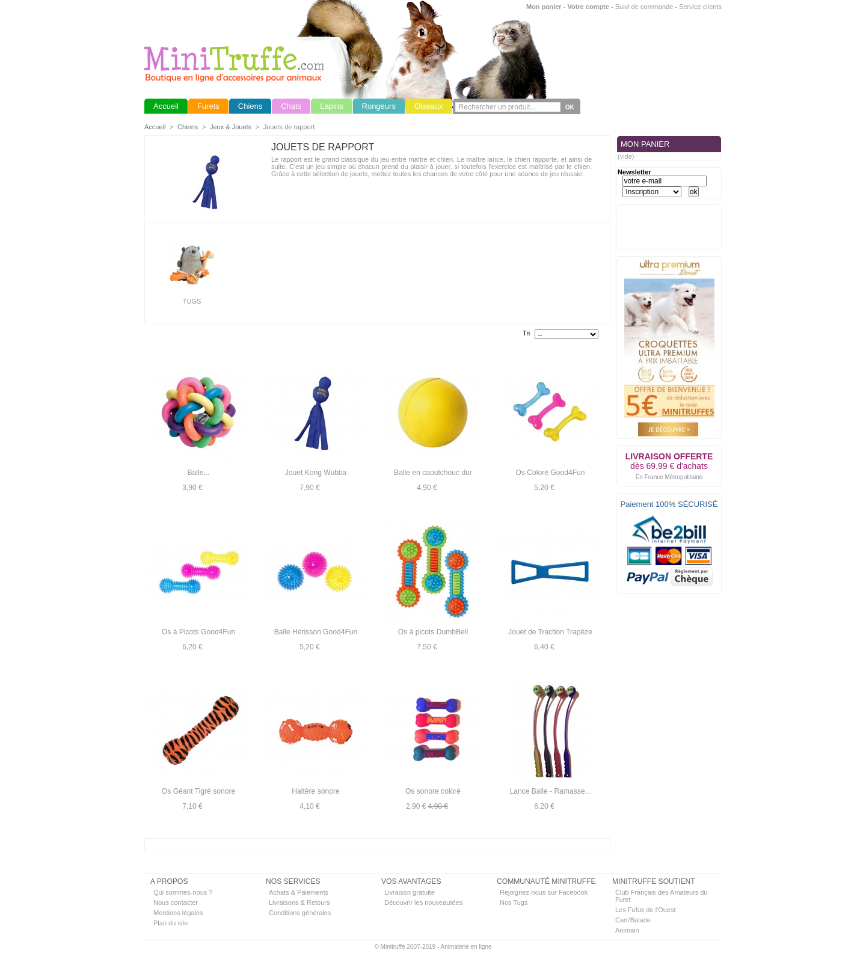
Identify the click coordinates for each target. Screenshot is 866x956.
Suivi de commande (644, 6)
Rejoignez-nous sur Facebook (544, 892)
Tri (526, 333)
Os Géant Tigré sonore (198, 791)
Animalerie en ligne (465, 946)
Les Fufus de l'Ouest (645, 909)
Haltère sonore (315, 791)
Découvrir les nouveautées (423, 902)
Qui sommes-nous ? (182, 892)
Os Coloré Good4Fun (550, 472)
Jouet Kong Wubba (316, 472)
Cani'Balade (633, 920)
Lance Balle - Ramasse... (550, 791)
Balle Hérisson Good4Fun (315, 632)
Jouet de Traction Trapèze (550, 632)
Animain (627, 930)
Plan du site (170, 923)
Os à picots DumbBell (433, 632)
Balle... (199, 472)
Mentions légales (178, 912)
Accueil (154, 126)
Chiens (187, 126)
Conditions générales (300, 912)
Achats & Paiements (298, 892)
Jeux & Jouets (230, 126)
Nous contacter (175, 902)
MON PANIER (645, 144)
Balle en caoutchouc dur (433, 472)
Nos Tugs (513, 902)
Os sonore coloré (433, 791)
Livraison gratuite (409, 892)
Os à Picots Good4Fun (198, 632)
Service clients (700, 6)
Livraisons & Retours (299, 902)
